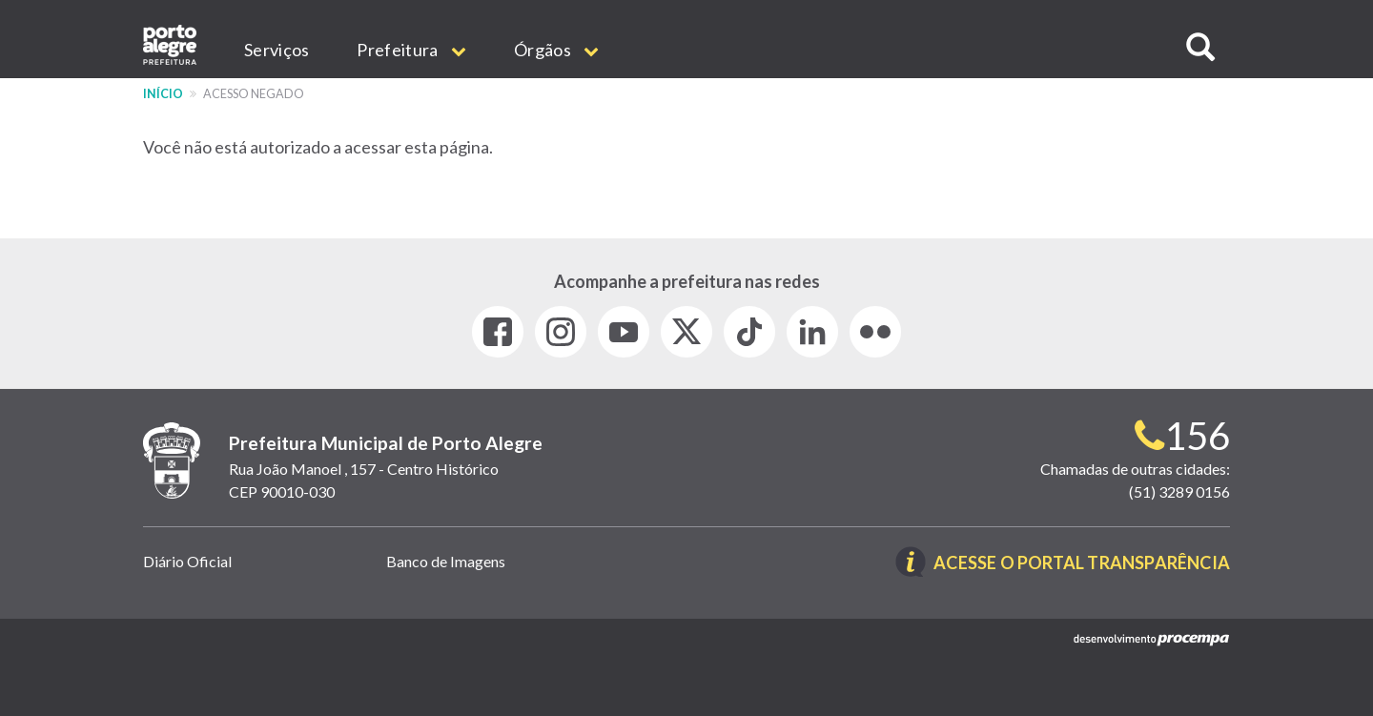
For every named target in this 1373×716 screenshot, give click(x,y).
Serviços (276, 49)
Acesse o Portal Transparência (1081, 563)
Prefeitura (411, 49)
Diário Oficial (187, 561)
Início (163, 94)
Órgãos (556, 49)
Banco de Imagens (445, 561)
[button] (1200, 47)
